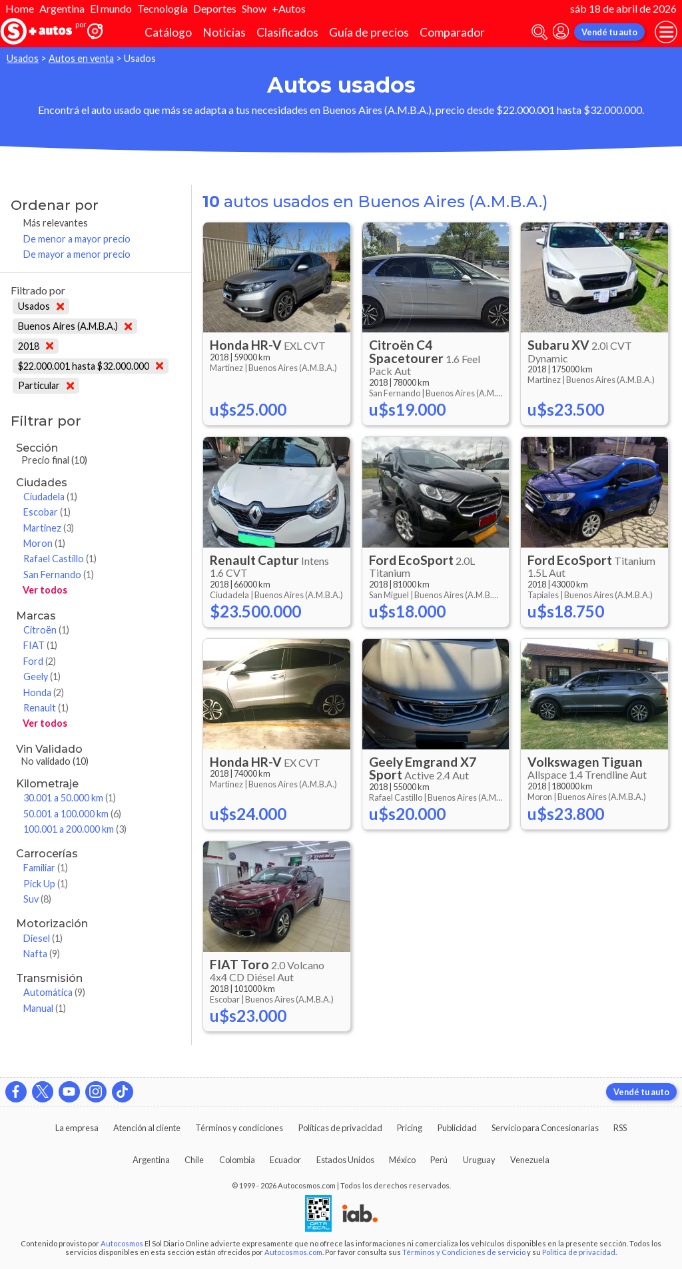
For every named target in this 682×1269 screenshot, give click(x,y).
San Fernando (58, 574)
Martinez (48, 528)
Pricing (409, 1127)
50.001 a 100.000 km (72, 813)
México (402, 1159)
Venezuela (529, 1159)
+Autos (289, 8)
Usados (23, 58)
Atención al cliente (146, 1127)
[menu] (666, 32)
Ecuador (285, 1159)
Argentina (62, 8)
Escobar (47, 512)
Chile (194, 1159)
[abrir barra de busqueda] (539, 32)
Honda (43, 692)
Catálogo (168, 32)
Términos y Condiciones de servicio (463, 1252)
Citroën (46, 629)
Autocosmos (122, 1243)
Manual (44, 1008)
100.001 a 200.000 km (75, 829)
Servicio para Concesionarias (545, 1127)
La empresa (77, 1127)
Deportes (214, 8)
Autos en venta (81, 58)
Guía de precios (369, 32)
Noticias (224, 32)
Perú (439, 1159)
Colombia (237, 1159)
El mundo (111, 8)
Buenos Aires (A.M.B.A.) (75, 326)
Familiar (45, 867)
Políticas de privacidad (340, 1127)
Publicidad (457, 1127)
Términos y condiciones (239, 1127)
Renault (46, 707)
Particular (46, 385)
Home (19, 8)
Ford (39, 661)
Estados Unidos (345, 1159)
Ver (45, 590)
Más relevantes (55, 222)
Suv (37, 899)
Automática (54, 992)
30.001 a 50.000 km (69, 797)
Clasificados (287, 32)
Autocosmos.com (293, 1252)
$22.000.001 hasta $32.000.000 (90, 366)
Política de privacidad (578, 1252)
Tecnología (162, 8)
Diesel (43, 938)
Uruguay (479, 1159)
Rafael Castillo (60, 558)
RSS (620, 1127)
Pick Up (45, 883)
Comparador (452, 32)
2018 (35, 346)
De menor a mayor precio (77, 238)
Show (254, 8)
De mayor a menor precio (77, 254)
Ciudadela (50, 496)
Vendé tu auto (609, 32)
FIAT (40, 645)
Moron (44, 543)
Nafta (41, 953)
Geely (42, 676)
